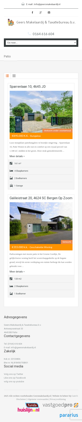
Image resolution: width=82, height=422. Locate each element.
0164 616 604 (43, 34)
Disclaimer (21, 399)
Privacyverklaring (58, 399)
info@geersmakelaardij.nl (47, 4)
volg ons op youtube (14, 381)
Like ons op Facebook (15, 378)
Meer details (17, 156)
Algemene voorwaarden (38, 399)
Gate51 (75, 396)
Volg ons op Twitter (13, 374)
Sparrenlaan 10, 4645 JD (28, 87)
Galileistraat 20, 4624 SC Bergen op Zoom (41, 198)
